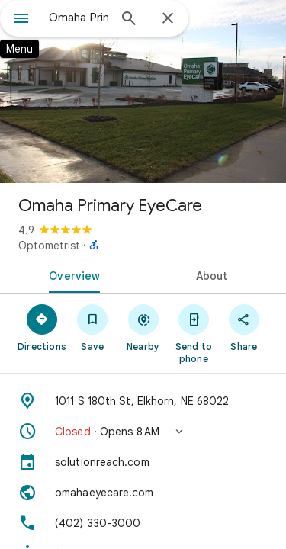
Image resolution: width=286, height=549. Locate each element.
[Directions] (42, 327)
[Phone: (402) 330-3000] (143, 523)
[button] (143, 431)
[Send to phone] (194, 333)
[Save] (92, 327)
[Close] (167, 19)
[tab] (71, 274)
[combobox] (78, 17)
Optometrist (49, 245)
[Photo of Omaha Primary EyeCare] (143, 91)
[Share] (244, 327)
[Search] (129, 20)
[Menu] (21, 20)
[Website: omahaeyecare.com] (143, 492)
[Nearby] (142, 327)
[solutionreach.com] (143, 462)
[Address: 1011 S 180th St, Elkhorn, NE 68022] (143, 401)
